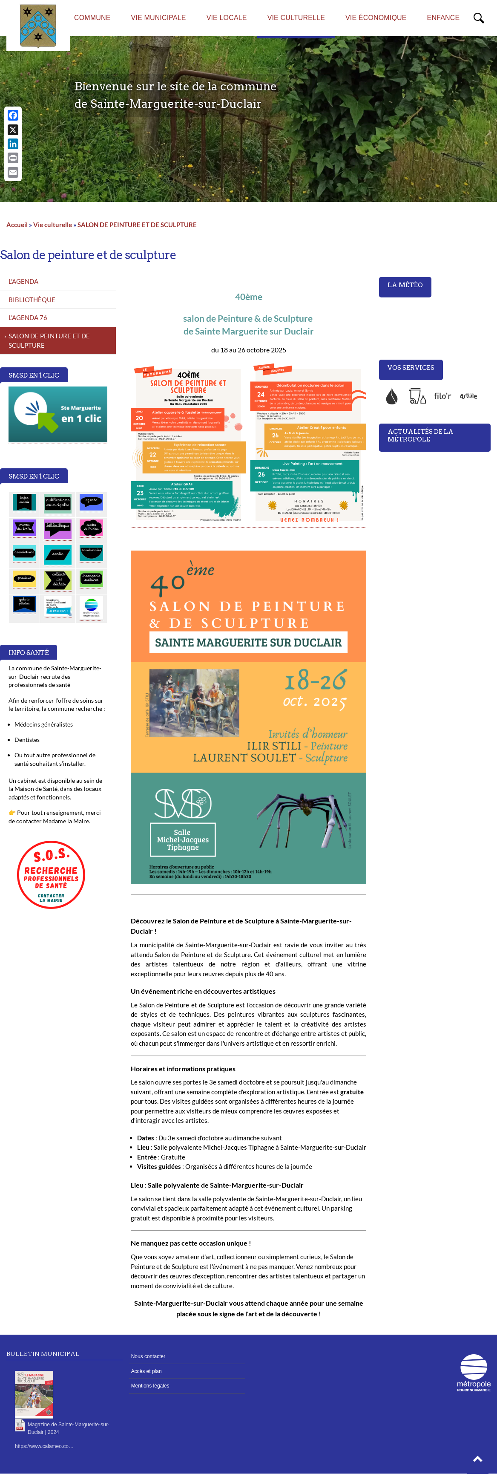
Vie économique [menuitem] (376, 17)
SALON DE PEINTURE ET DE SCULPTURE (137, 224)
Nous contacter (148, 1356)
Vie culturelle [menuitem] (296, 17)
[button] (477, 1461)
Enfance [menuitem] (443, 17)
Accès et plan (146, 1371)
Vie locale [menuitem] (227, 17)
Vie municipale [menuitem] (158, 17)
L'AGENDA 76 (28, 317)
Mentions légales (150, 1386)
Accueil (17, 224)
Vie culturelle (52, 224)
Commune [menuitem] (92, 17)
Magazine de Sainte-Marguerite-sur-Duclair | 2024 (68, 1428)
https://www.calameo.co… (44, 1446)
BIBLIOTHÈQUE (32, 299)
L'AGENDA (23, 281)
